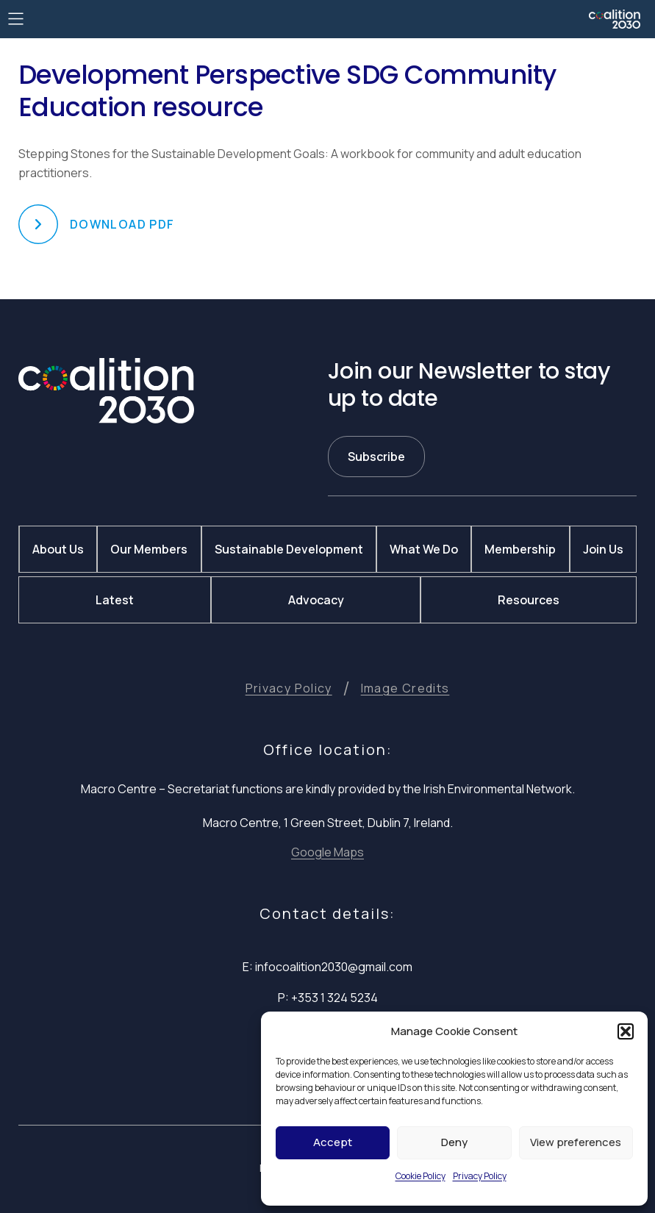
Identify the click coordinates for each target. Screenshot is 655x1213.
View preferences (575, 1142)
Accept (332, 1142)
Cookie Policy (420, 1176)
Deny (454, 1142)
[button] (625, 1031)
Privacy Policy (480, 1176)
